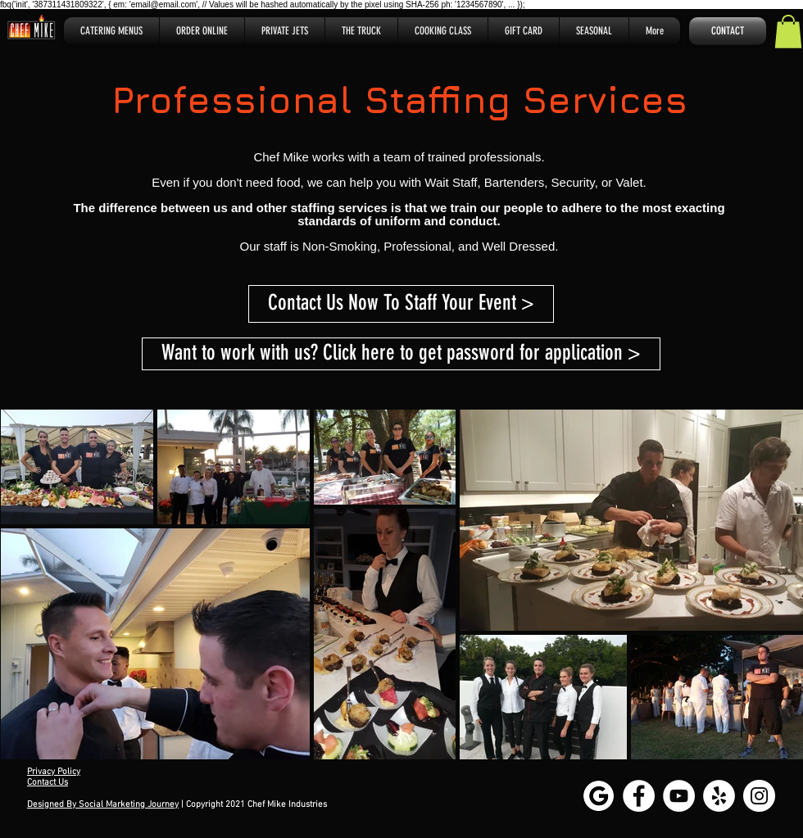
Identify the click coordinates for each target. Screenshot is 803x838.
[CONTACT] (727, 31)
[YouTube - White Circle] (679, 796)
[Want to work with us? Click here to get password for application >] (401, 353)
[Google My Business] (599, 796)
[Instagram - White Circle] (759, 796)
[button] (788, 31)
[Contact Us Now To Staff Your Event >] (401, 304)
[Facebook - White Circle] (639, 796)
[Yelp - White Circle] (719, 796)
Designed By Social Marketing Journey (103, 804)
